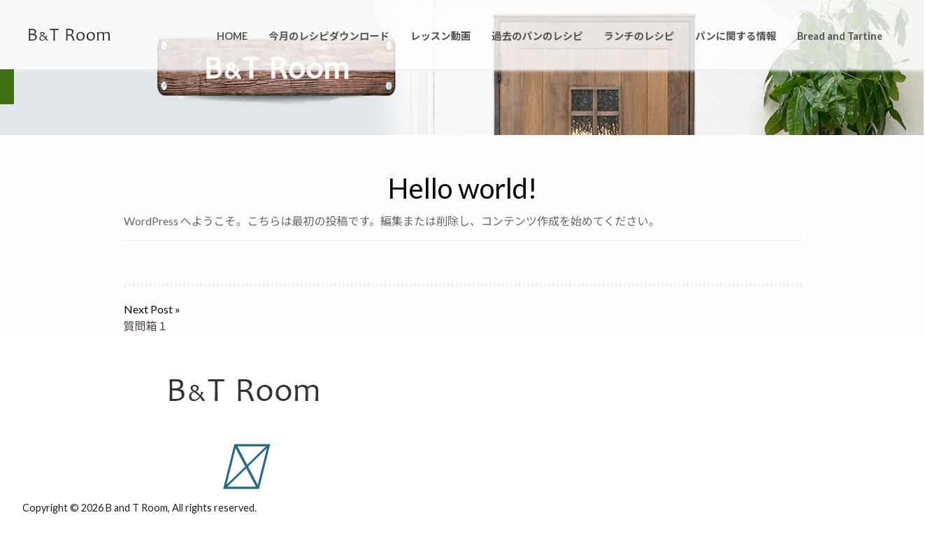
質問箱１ (146, 325)
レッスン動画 (440, 36)
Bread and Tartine (839, 36)
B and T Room (137, 508)
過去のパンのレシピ (537, 36)
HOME (232, 36)
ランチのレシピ (639, 36)
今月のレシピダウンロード (328, 36)
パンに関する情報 (735, 36)
